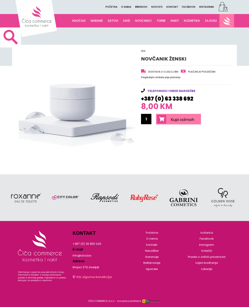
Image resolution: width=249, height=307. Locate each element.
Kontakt (152, 245)
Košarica (207, 233)
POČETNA (111, 7)
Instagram (206, 245)
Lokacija (206, 269)
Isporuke (152, 269)
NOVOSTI (157, 7)
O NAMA (126, 7)
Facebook (207, 239)
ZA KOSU (211, 21)
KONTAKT (172, 7)
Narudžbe (152, 251)
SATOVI (113, 21)
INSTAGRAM (206, 7)
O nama (152, 239)
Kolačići (206, 251)
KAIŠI (126, 21)
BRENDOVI (141, 7)
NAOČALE (79, 21)
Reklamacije (151, 263)
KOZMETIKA (192, 21)
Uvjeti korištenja (206, 263)
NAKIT (175, 21)
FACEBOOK (188, 7)
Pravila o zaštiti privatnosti (207, 257)
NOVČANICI (143, 21)
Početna (152, 233)
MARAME (97, 21)
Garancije (152, 257)
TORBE (161, 21)
